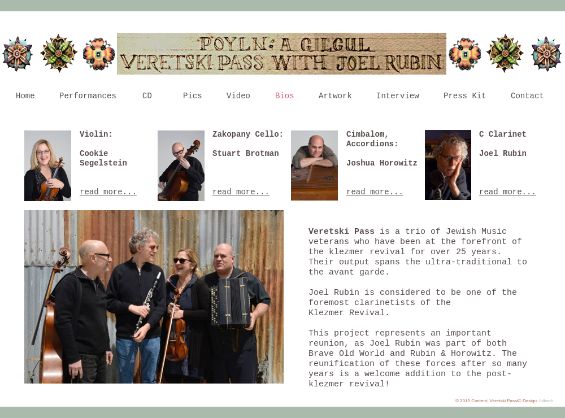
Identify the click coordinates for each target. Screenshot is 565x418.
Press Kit (465, 96)
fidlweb (546, 400)
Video (238, 96)
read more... (374, 192)
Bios (284, 96)
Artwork (335, 96)
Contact (527, 96)
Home (25, 96)
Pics (192, 96)
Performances (87, 96)
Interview (397, 96)
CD (147, 96)
